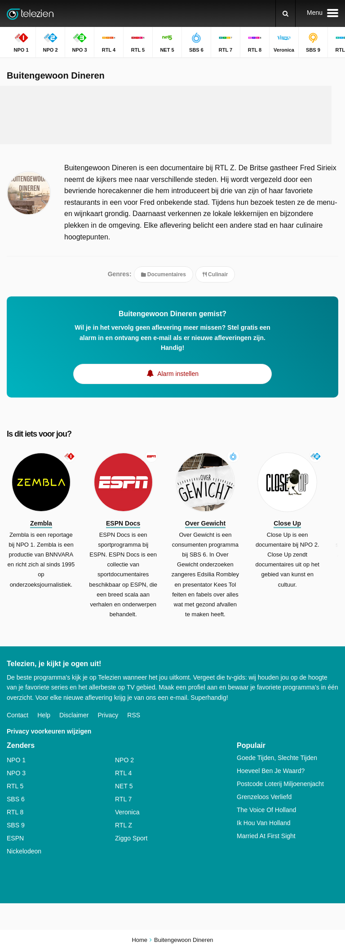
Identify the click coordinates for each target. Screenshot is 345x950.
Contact (17, 715)
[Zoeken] (285, 13)
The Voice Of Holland (266, 809)
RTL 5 (15, 786)
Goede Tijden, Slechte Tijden (277, 757)
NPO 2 (124, 760)
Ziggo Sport (131, 838)
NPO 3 (16, 773)
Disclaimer (73, 715)
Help (43, 715)
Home (139, 940)
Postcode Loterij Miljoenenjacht (280, 783)
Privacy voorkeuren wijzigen (49, 731)
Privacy (107, 715)
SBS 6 (16, 799)
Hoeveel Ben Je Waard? (271, 770)
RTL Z (123, 825)
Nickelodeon (24, 851)
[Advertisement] (172, 115)
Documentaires (163, 274)
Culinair (215, 274)
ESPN (15, 838)
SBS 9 (16, 825)
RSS (133, 715)
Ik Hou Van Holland (264, 822)
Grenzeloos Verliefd (264, 796)
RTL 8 (15, 812)
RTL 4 (123, 773)
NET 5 (124, 786)
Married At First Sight (266, 836)
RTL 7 (123, 799)
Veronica (127, 812)
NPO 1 (16, 760)
